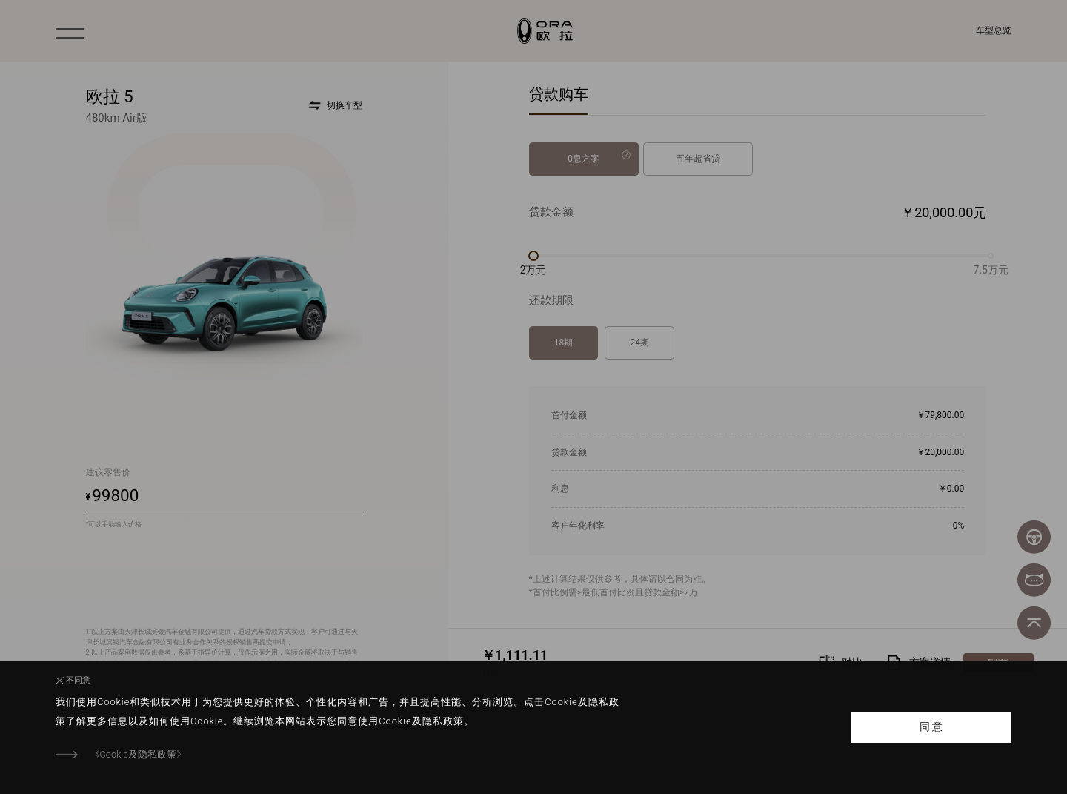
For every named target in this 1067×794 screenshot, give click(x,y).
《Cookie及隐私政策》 (138, 754)
